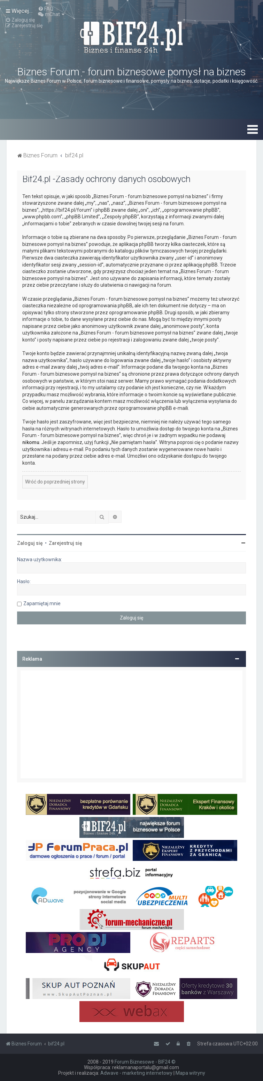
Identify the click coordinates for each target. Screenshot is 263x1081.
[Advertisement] (131, 724)
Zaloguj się (30, 543)
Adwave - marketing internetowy (136, 1073)
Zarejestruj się (65, 543)
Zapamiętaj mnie (42, 603)
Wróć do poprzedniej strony (55, 482)
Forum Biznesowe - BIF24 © (145, 1062)
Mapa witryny (190, 1073)
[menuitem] (45, 9)
